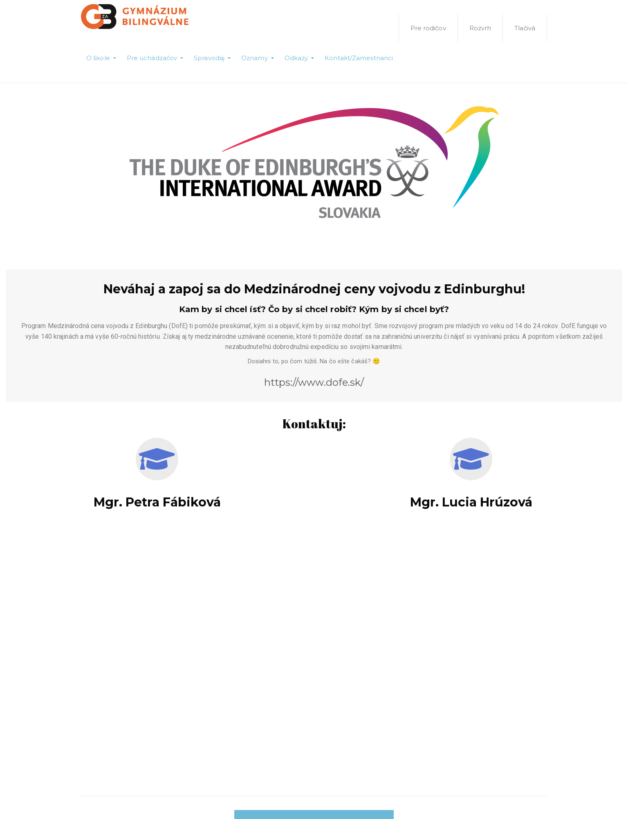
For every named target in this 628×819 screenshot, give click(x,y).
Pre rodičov (428, 28)
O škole (98, 58)
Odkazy (296, 58)
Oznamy (254, 58)
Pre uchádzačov (152, 58)
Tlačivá (524, 28)
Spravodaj (209, 58)
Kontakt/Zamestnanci (359, 58)
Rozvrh (480, 28)
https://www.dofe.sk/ (314, 382)
